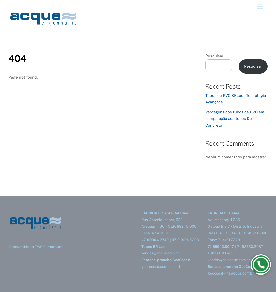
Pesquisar (214, 56)
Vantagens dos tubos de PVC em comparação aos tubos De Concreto (234, 118)
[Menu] (260, 7)
